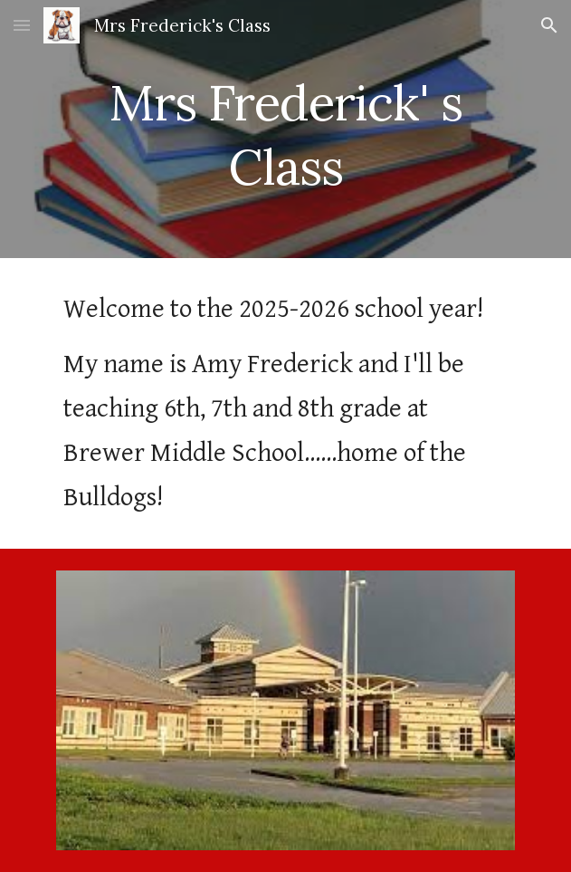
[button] (21, 25)
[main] (285, 129)
